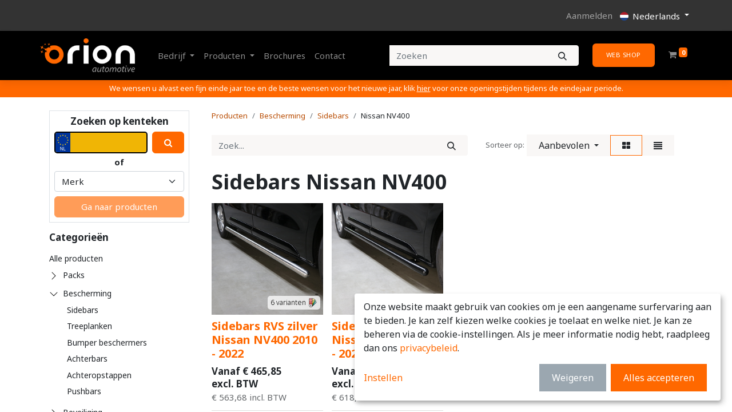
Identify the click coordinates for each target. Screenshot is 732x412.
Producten (230, 115)
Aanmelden (589, 15)
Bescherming (87, 293)
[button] (569, 145)
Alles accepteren (658, 377)
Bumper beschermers (107, 342)
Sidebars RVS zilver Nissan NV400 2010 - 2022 (265, 339)
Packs (74, 275)
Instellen (383, 377)
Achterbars (87, 358)
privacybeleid (429, 348)
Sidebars (82, 309)
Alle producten (76, 258)
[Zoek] (451, 145)
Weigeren (573, 377)
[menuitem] (284, 56)
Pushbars (84, 391)
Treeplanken (89, 325)
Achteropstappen (99, 375)
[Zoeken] (562, 55)
